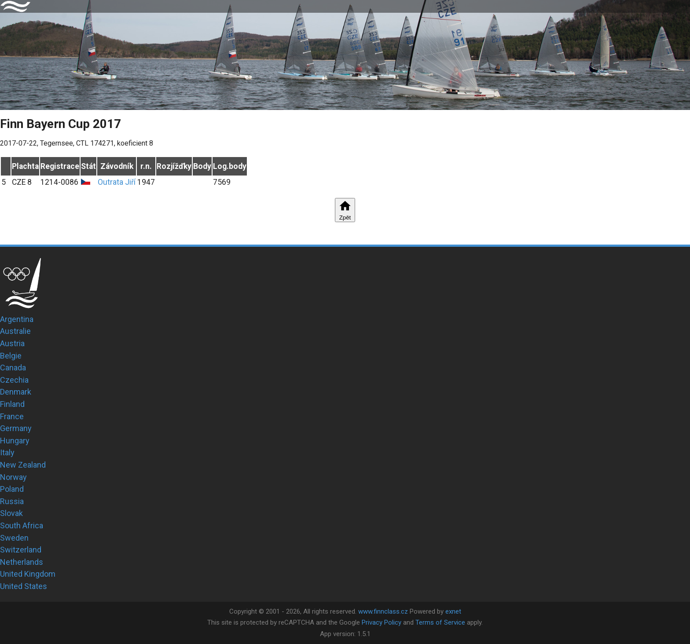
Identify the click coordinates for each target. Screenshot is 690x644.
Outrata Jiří (117, 182)
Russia (12, 501)
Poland (12, 489)
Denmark (15, 391)
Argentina (16, 319)
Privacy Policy (381, 622)
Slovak (11, 513)
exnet (453, 611)
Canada (13, 367)
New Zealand (23, 464)
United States (23, 586)
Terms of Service (440, 622)
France (12, 416)
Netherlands (21, 562)
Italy (7, 452)
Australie (15, 331)
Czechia (14, 379)
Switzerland (20, 549)
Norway (13, 477)
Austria (12, 343)
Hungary (14, 440)
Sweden (14, 537)
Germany (16, 428)
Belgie (11, 355)
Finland (12, 404)
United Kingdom (27, 573)
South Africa (21, 525)
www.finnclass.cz (383, 611)
